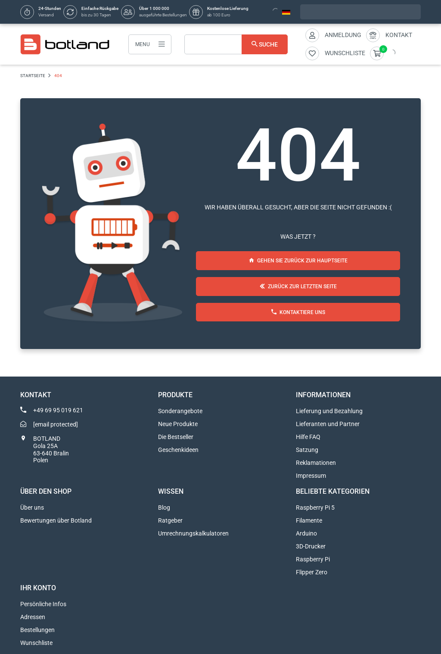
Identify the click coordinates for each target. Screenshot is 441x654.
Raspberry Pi (313, 559)
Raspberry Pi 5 (315, 507)
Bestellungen (37, 629)
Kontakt (398, 34)
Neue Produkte (178, 423)
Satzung (307, 449)
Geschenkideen (178, 449)
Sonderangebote (180, 411)
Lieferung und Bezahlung (329, 411)
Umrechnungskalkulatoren (193, 533)
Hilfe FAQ (308, 436)
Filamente (309, 520)
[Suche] (236, 44)
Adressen (32, 617)
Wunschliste (36, 642)
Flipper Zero (311, 572)
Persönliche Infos (43, 604)
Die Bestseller (175, 436)
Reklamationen (316, 462)
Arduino (306, 533)
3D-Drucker (311, 546)
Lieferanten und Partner (328, 423)
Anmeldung (343, 34)
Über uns (32, 507)
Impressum (311, 475)
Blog (164, 507)
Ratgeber (170, 520)
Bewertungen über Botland (56, 520)
